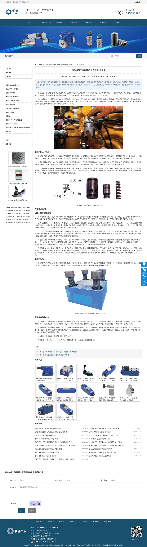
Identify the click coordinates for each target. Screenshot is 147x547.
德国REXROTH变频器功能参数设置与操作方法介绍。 (19, 219)
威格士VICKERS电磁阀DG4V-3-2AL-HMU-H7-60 (44, 399)
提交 (21, 511)
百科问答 (8, 76)
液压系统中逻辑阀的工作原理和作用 (71, 64)
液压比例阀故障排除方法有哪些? (100, 449)
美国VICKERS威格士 (12, 85)
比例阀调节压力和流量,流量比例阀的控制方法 (19, 216)
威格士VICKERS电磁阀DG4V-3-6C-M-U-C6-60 (86, 399)
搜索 (139, 56)
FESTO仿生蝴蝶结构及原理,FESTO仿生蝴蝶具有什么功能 (19, 207)
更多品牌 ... (9, 131)
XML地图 (137, 2)
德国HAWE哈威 (10, 93)
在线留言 (103, 22)
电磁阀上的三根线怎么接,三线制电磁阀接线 (19, 210)
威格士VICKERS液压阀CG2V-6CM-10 (43, 380)
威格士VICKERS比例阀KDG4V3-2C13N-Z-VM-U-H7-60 (66, 418)
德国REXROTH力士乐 (12, 100)
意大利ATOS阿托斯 (12, 89)
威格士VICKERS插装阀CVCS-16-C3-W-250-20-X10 (65, 380)
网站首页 (39, 522)
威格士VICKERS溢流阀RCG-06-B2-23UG (128, 399)
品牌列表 (44, 22)
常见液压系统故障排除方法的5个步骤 (56, 355)
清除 (32, 511)
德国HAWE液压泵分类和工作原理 (47, 452)
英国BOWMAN (10, 104)
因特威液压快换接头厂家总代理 (46, 439)
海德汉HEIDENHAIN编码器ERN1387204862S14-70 (19, 166)
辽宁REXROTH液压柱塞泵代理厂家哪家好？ (105, 428)
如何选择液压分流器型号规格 (45, 456)
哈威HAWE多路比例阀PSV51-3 (19, 200)
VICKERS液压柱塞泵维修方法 (46, 435)
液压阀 (73, 217)
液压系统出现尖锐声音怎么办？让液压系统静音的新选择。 (56, 445)
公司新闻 (8, 69)
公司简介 (88, 22)
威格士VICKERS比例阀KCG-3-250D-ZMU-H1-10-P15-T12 (44, 418)
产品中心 (58, 22)
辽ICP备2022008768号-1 (49, 539)
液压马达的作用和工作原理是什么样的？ (103, 452)
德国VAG (8, 116)
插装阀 (42, 95)
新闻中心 (73, 22)
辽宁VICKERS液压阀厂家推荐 (99, 432)
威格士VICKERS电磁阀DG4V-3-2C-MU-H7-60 (107, 380)
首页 (29, 22)
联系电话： (59, 480)
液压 (7, 140)
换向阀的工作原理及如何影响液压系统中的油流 (105, 442)
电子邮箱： (104, 480)
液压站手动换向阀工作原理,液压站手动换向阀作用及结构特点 (19, 222)
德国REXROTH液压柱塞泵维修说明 (48, 428)
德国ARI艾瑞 (10, 112)
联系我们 (118, 22)
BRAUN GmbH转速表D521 (18, 183)
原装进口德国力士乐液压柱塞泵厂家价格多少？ (52, 432)
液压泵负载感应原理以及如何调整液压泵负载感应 (60, 352)
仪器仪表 (8, 144)
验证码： (14, 503)
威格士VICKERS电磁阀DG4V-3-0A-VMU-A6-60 (128, 380)
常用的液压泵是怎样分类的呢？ (100, 439)
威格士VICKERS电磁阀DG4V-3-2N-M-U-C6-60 (65, 399)
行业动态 (8, 72)
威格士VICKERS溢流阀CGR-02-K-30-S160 (107, 399)
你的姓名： (13, 480)
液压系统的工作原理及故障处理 (100, 456)
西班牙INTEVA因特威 (12, 108)
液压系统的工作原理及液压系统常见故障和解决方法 (53, 442)
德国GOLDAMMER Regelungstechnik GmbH (19, 128)
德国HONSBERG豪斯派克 (14, 120)
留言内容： (13, 487)
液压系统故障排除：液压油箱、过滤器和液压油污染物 (54, 459)
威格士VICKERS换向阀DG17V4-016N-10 (86, 380)
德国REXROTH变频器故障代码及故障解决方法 (19, 213)
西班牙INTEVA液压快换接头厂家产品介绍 (104, 435)
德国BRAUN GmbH (12, 124)
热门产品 (19, 149)
